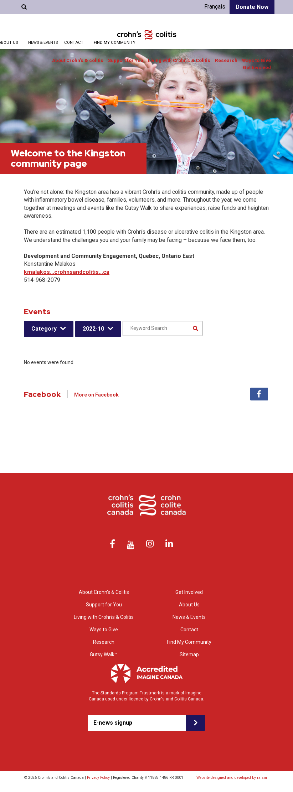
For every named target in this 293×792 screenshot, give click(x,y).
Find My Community (114, 42)
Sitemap (189, 654)
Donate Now (252, 7)
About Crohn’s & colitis (77, 60)
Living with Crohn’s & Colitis (179, 60)
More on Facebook (96, 395)
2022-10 (93, 328)
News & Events (43, 42)
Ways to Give (256, 60)
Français (214, 6)
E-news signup (112, 722)
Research (226, 60)
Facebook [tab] (259, 394)
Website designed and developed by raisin (231, 777)
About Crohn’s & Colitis (104, 592)
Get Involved (257, 67)
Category (44, 328)
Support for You (125, 60)
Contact (73, 42)
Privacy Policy (98, 777)
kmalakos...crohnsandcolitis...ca (66, 272)
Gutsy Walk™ (104, 654)
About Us (189, 604)
